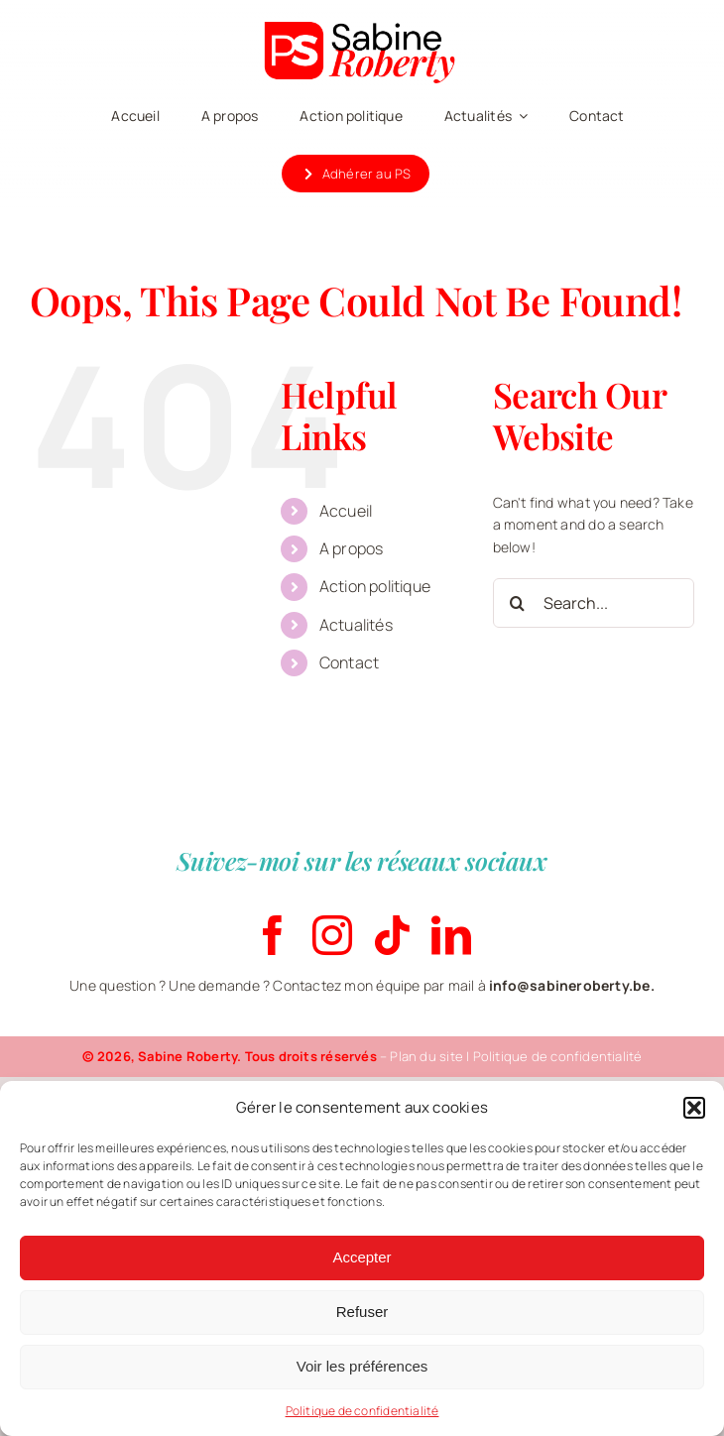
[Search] (518, 603)
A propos (351, 548)
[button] (694, 1108)
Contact (349, 662)
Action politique (374, 586)
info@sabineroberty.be (569, 985)
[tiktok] (392, 935)
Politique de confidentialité (362, 1410)
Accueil (345, 511)
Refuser (362, 1311)
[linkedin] (451, 935)
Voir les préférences (362, 1366)
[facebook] (273, 935)
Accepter (361, 1257)
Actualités (356, 625)
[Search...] (593, 603)
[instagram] (332, 935)
